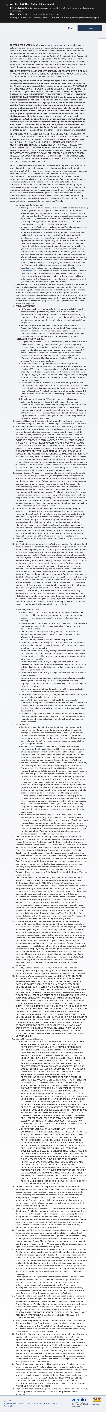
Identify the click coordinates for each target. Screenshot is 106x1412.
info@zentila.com (35, 235)
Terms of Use (24, 1403)
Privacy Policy (37, 1403)
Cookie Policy (51, 1403)
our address (37, 238)
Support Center (10, 1403)
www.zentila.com (55, 45)
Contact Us (8, 1406)
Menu (71, 28)
